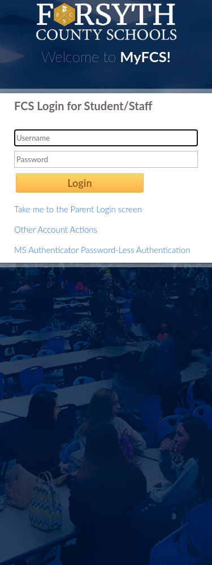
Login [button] (79, 183)
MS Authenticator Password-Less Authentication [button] (102, 250)
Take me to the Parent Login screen (78, 209)
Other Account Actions (55, 229)
